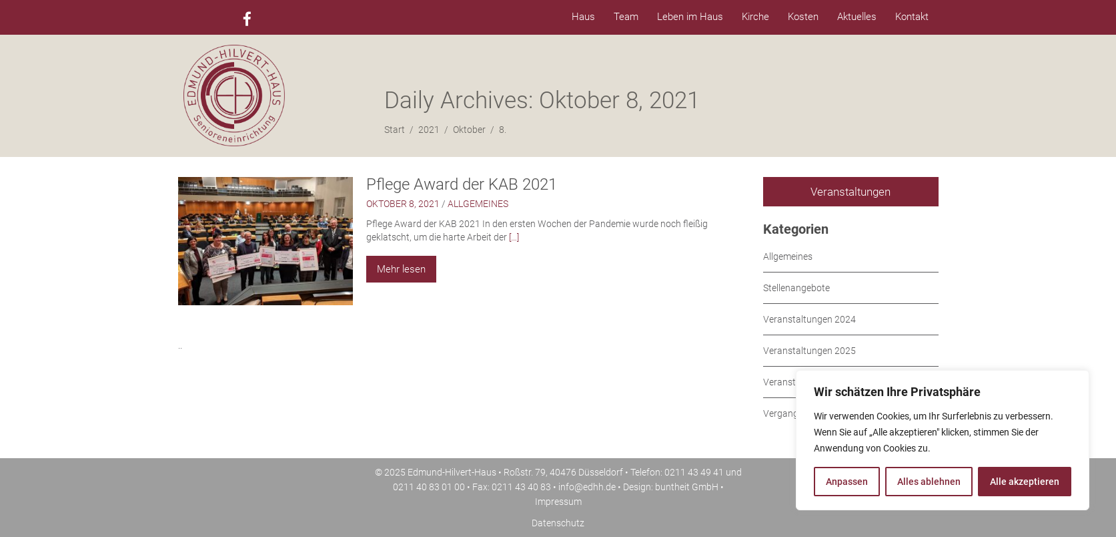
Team (626, 17)
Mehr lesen (401, 269)
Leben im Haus (690, 17)
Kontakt (912, 17)
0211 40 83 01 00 (429, 487)
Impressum (558, 501)
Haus (583, 17)
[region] (942, 440)
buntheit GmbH (686, 487)
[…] (514, 237)
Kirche (755, 17)
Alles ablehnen (929, 481)
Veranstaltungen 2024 (809, 319)
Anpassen (847, 481)
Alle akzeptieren (1024, 481)
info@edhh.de (587, 487)
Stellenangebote (796, 288)
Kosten (803, 17)
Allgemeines (478, 203)
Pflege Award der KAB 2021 (461, 184)
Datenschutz (558, 523)
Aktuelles (857, 17)
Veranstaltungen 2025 (809, 350)
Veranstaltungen (850, 191)
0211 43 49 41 (694, 472)
